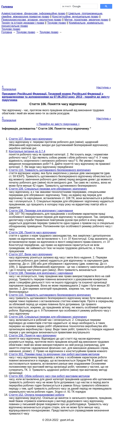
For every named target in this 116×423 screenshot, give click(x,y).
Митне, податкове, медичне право (86, 19)
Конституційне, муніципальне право (75, 16)
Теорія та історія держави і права (22, 22)
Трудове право (56, 22)
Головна (6, 32)
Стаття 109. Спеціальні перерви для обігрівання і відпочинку (48, 188)
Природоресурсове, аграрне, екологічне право (31, 19)
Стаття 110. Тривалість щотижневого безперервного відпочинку (50, 170)
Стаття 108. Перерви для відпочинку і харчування (41, 210)
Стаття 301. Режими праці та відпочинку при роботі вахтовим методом (54, 354)
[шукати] (78, 6)
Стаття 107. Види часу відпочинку (30, 138)
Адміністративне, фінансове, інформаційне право (33, 13)
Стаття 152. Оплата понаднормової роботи (36, 394)
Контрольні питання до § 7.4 (27, 151)
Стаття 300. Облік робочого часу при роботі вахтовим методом (49, 376)
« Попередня (9, 88)
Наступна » (103, 87)
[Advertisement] (58, 58)
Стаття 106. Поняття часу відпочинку (32, 232)
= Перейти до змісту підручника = (58, 124)
